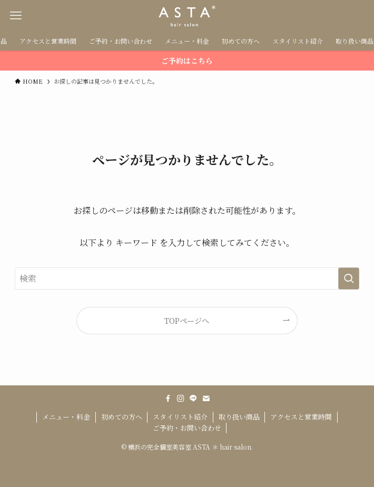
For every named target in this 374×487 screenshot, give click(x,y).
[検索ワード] (187, 278)
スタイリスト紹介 (180, 417)
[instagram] (180, 398)
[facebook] (168, 398)
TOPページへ (186, 320)
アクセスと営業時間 (301, 417)
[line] (193, 398)
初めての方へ (121, 417)
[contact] (206, 398)
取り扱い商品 (239, 417)
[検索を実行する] (348, 278)
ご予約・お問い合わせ (187, 428)
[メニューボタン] (16, 16)
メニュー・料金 (66, 417)
